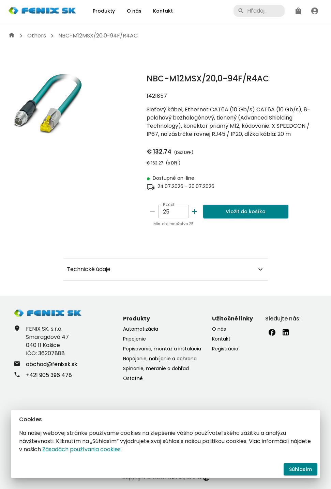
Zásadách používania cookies (81, 449)
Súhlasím (300, 469)
